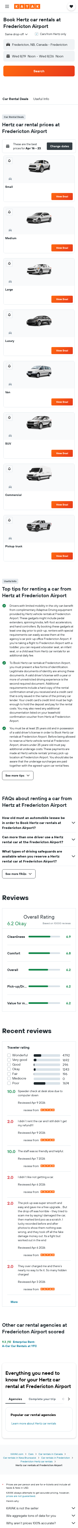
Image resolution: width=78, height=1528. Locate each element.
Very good (19, 1060)
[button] (7, 6)
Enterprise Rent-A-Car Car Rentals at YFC (19, 1344)
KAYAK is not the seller (41, 1508)
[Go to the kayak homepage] (27, 6)
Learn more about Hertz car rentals (33, 1423)
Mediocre (19, 1078)
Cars (30, 1454)
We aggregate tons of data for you (41, 1515)
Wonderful (20, 1055)
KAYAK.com (17, 1454)
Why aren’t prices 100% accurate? (41, 1523)
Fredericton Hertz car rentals (37, 1461)
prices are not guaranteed (20, 1496)
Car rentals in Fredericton (55, 1457)
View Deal (62, 196)
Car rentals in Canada (50, 1454)
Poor (15, 1083)
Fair (14, 1074)
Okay (16, 1069)
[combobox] (16, 34)
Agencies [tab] (15, 1399)
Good (16, 1064)
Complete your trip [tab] (42, 1399)
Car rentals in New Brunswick (19, 1457)
